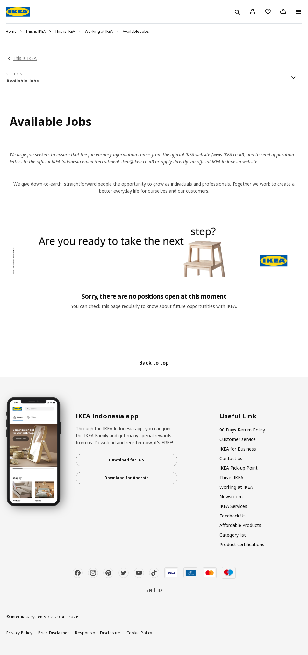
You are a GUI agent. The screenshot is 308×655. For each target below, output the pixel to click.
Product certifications (241, 544)
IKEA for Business (237, 449)
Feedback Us (232, 516)
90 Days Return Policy (242, 430)
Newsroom (231, 497)
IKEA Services (233, 506)
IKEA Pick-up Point (238, 468)
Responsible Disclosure (97, 632)
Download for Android (126, 478)
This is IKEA (35, 31)
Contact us (230, 458)
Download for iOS (126, 460)
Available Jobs (136, 31)
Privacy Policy (19, 632)
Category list (232, 535)
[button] (154, 77)
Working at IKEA (99, 31)
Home (11, 31)
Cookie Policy (139, 632)
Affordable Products (240, 525)
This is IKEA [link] (25, 58)
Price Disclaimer (53, 632)
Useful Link (237, 416)
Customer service (237, 439)
